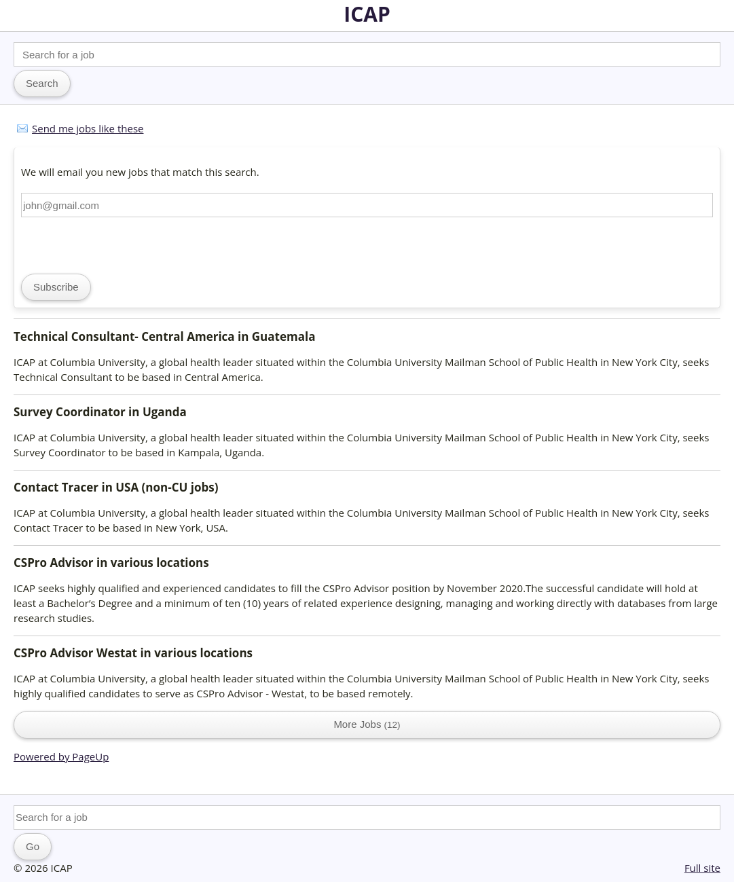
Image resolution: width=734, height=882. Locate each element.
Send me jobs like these (87, 128)
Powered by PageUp (61, 756)
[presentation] (124, 243)
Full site (702, 868)
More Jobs (366, 724)
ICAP (367, 14)
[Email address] (367, 205)
